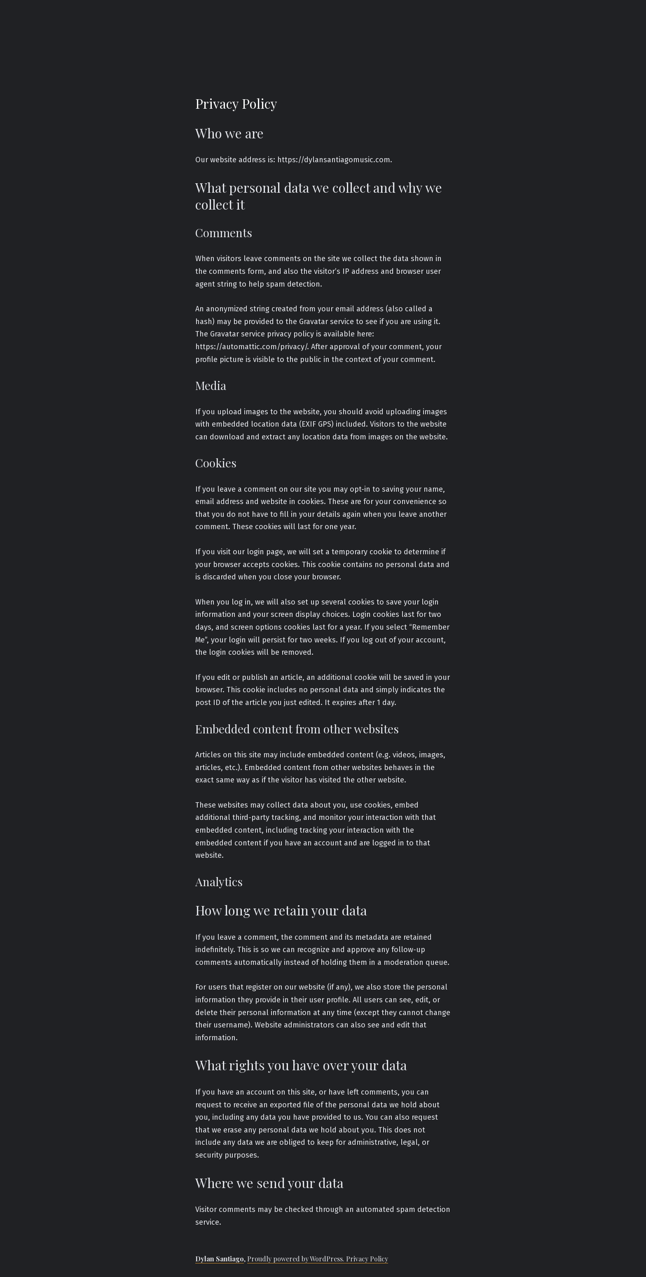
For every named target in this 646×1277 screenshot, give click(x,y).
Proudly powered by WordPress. (296, 1258)
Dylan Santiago (219, 1258)
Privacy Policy (367, 1258)
